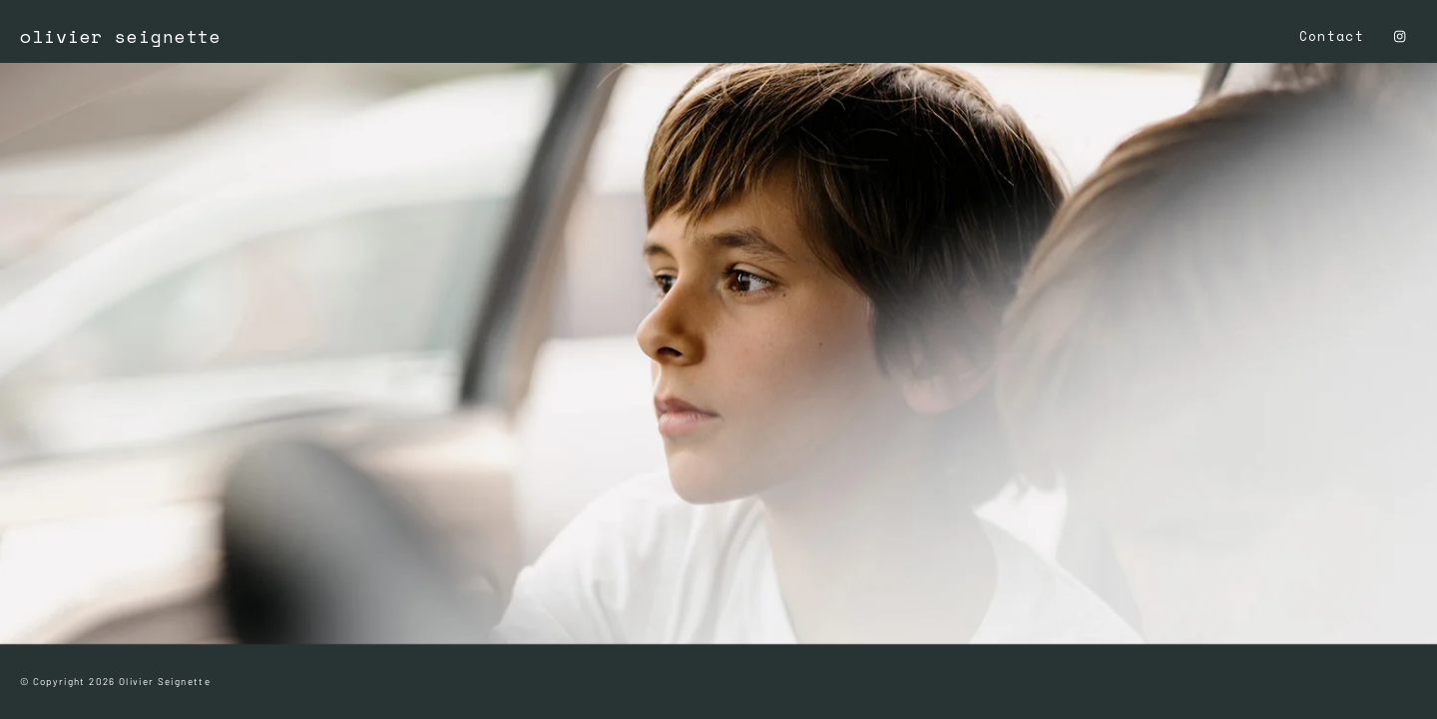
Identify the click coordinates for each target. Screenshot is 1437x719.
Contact (1331, 36)
